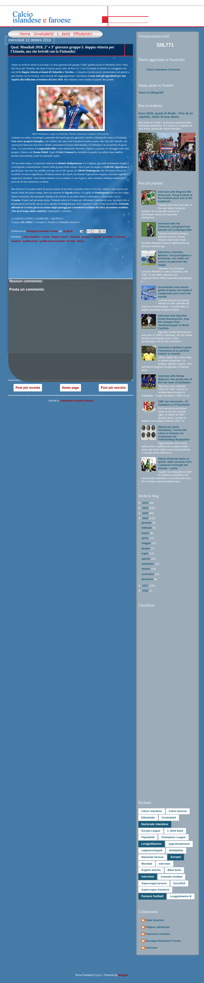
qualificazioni (30, 240)
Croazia (45, 236)
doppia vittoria (59, 236)
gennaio (147, 522)
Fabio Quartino (154, 920)
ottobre (146, 568)
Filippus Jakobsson (157, 927)
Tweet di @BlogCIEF (151, 92)
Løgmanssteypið (151, 850)
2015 (145, 513)
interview (164, 863)
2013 (145, 502)
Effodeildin (148, 817)
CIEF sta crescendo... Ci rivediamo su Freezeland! (173, 403)
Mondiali (146, 863)
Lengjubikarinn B (180, 896)
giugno (146, 548)
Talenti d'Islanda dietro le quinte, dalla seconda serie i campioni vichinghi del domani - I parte (174, 463)
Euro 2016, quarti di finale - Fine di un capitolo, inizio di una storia (165, 115)
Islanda (97, 236)
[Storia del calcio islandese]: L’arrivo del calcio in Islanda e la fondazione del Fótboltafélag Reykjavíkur (174, 433)
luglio (145, 553)
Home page (70, 387)
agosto (146, 558)
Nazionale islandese (154, 824)
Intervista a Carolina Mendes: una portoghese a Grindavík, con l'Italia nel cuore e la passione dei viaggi (174, 258)
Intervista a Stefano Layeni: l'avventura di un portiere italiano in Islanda (175, 350)
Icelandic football (171, 876)
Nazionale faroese (152, 857)
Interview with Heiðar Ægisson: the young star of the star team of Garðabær (175, 379)
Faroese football (152, 896)
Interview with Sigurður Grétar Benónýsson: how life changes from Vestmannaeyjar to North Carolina (173, 322)
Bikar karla (174, 869)
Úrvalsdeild (169, 817)
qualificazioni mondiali (52, 240)
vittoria (80, 240)
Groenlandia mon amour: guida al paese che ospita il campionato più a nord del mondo (175, 292)
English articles (151, 869)
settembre (148, 563)
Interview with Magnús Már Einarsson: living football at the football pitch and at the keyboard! (175, 196)
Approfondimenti (179, 843)
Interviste (147, 876)
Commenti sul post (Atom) (76, 400)
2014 (145, 507)
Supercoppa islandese (155, 889)
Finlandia (74, 236)
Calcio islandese (31, 236)
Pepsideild (148, 837)
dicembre (148, 579)
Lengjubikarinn (151, 843)
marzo (146, 533)
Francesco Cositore (157, 933)
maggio (147, 543)
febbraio (147, 527)
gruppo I (86, 236)
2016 (145, 518)
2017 (145, 585)
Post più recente (28, 387)
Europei (175, 857)
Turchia (70, 240)
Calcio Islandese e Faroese (163, 69)
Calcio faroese (178, 811)
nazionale (107, 236)
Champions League (173, 837)
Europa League (150, 830)
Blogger (123, 975)
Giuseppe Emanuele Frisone (163, 940)
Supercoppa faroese (154, 883)
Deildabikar (176, 850)
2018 (145, 590)
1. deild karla (175, 830)
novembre (148, 574)
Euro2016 (179, 883)
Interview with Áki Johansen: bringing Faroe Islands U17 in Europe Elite (175, 226)
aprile (145, 538)
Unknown (151, 947)
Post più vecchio (113, 387)
